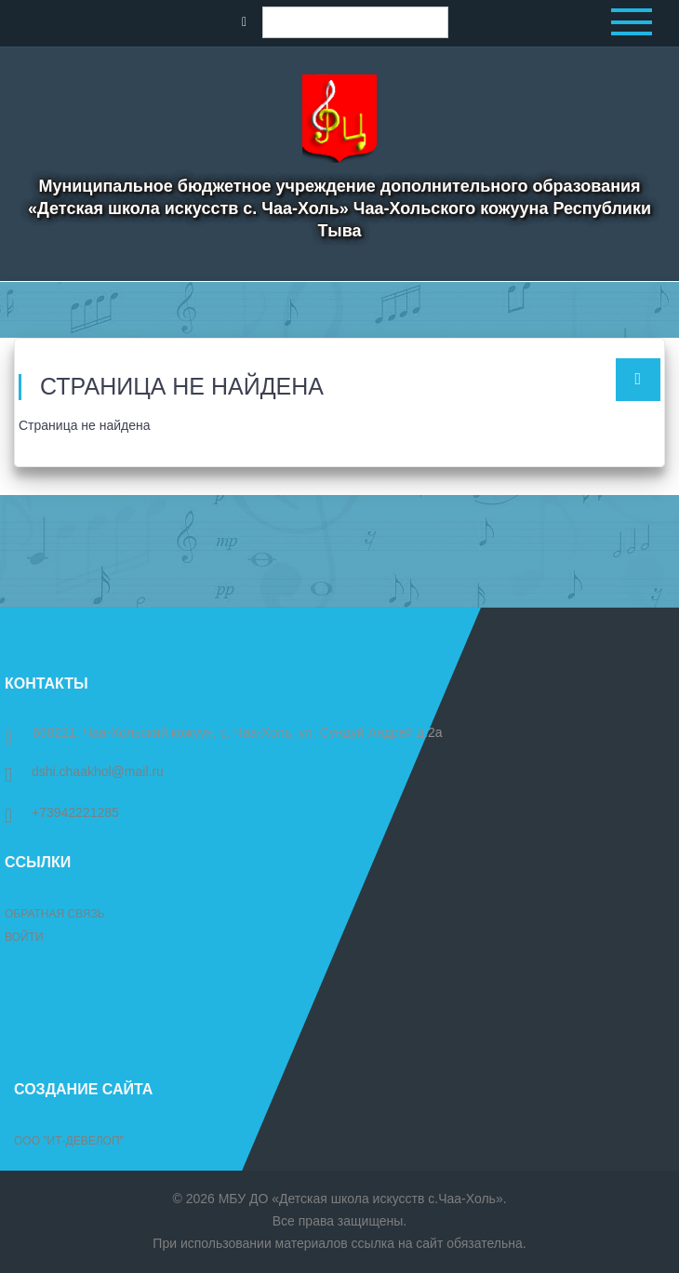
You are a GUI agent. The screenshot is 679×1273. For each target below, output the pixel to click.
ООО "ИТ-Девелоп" (69, 1140)
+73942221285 (62, 812)
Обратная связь (55, 913)
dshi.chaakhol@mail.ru (84, 771)
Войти (24, 937)
